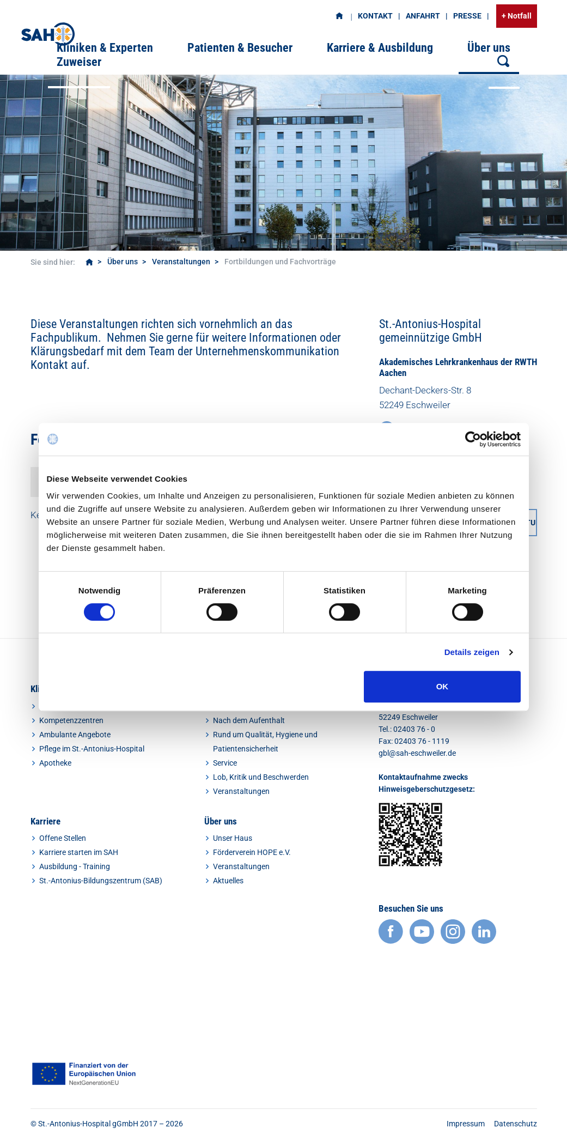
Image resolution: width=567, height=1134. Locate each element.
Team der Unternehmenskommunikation (244, 351)
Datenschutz (515, 1123)
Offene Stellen (62, 838)
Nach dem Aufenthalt (249, 720)
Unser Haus (232, 838)
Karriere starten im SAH (78, 852)
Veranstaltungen (181, 261)
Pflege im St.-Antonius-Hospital (91, 748)
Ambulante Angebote (75, 734)
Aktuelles (228, 880)
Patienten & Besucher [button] (239, 47)
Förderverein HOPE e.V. (252, 852)
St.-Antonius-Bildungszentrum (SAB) (100, 880)
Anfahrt (423, 15)
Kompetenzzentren (71, 720)
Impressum (466, 1123)
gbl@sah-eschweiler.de (417, 753)
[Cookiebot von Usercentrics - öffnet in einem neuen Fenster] (473, 439)
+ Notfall (517, 15)
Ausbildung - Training (74, 866)
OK (442, 686)
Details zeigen (471, 652)
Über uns (122, 261)
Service (225, 763)
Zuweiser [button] (79, 62)
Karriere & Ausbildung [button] (380, 47)
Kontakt (375, 15)
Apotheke (55, 763)
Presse (467, 15)
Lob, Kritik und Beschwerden (261, 777)
